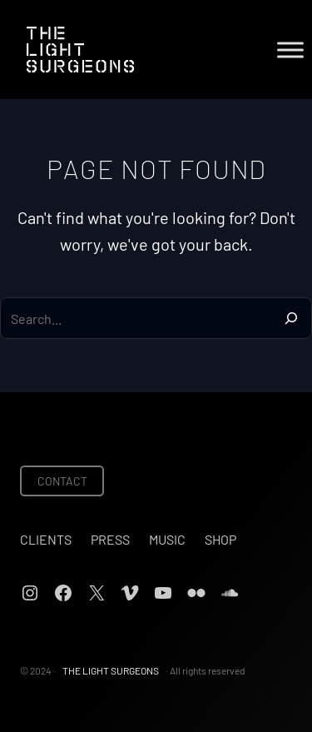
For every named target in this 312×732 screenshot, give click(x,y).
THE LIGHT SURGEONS (110, 670)
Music (167, 539)
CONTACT (62, 481)
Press (110, 539)
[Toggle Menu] (290, 49)
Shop (220, 539)
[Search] (291, 318)
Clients (46, 539)
